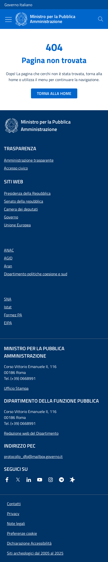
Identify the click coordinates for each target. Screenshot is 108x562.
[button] (22, 533)
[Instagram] (51, 480)
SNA (7, 299)
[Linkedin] (30, 480)
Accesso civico (16, 168)
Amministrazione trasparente (29, 160)
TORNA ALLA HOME (54, 93)
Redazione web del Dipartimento (31, 433)
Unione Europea (17, 225)
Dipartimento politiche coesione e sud (35, 274)
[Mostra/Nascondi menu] (8, 19)
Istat (8, 307)
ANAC (9, 250)
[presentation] (101, 19)
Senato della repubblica (23, 201)
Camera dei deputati (21, 209)
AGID (8, 258)
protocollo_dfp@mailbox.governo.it (33, 456)
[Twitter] (19, 480)
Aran (8, 266)
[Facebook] (8, 480)
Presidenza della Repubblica (27, 193)
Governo (11, 217)
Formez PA (13, 315)
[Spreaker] (73, 480)
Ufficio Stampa (16, 388)
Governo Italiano (18, 5)
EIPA (8, 323)
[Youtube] (41, 480)
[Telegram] (62, 480)
